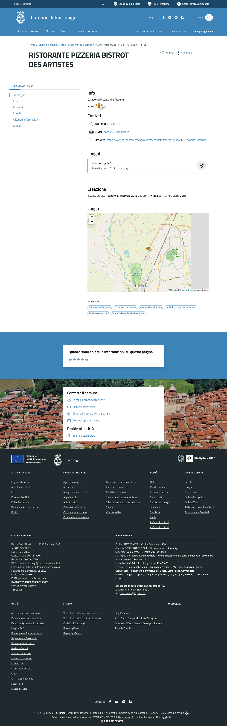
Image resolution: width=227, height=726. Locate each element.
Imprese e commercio (117, 487)
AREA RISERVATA (111, 721)
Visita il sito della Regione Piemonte (82, 613)
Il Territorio (190, 492)
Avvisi (153, 517)
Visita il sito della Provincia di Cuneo (82, 618)
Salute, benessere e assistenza (122, 497)
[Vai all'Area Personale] (193, 4)
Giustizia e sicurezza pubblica (121, 482)
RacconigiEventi (71, 628)
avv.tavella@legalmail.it (133, 593)
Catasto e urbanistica (74, 507)
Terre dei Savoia (123, 628)
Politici (14, 512)
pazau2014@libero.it (116, 132)
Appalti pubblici (71, 497)
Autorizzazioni (70, 502)
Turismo (110, 507)
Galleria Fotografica (195, 497)
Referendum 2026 (159, 527)
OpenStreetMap (188, 290)
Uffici (14, 492)
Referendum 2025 (159, 522)
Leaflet (173, 290)
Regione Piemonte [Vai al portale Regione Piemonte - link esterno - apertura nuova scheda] (22, 3)
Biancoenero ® (126, 717)
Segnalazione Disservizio (24, 638)
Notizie (153, 482)
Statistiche (17, 684)
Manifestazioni (157, 487)
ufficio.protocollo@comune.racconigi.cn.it (39, 567)
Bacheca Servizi (19, 648)
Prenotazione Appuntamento (26, 633)
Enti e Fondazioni (20, 502)
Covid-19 (155, 512)
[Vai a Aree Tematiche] (158, 4)
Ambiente (68, 487)
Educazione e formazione (76, 517)
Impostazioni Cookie (21, 668)
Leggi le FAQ (17, 628)
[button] (149, 249)
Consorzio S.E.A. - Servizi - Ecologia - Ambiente (139, 623)
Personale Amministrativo (24, 507)
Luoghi (188, 487)
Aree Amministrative (22, 487)
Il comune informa (159, 492)
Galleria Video (192, 502)
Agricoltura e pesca (73, 482)
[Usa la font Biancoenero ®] (127, 4)
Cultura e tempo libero (75, 512)
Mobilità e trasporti (116, 492)
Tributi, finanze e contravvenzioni (123, 502)
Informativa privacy (21, 658)
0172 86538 (113, 123)
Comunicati (156, 497)
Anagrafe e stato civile (75, 492)
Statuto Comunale (21, 653)
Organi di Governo (20, 482)
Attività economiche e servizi (76, 44)
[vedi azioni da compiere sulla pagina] (184, 52)
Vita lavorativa (113, 512)
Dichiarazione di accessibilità (26, 618)
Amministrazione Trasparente (26, 613)
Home (32, 44)
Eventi (188, 482)
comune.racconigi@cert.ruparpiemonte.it (39, 563)
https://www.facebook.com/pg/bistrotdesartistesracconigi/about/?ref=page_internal (156, 140)
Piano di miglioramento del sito (27, 623)
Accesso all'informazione (149, 31)
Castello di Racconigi (74, 623)
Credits (15, 673)
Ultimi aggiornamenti (22, 678)
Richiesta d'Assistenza (23, 643)
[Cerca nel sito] (209, 17)
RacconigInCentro (72, 633)
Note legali (17, 663)
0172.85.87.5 (23, 552)
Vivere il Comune (48, 44)
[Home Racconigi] (44, 17)
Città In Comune (175, 713)
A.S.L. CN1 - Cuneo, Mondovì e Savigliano (136, 618)
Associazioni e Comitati (197, 512)
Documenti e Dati (20, 497)
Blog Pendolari (122, 613)
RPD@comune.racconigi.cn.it (137, 589)
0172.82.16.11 (23, 548)
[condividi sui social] (167, 52)
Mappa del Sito (19, 689)
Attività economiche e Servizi (200, 507)
